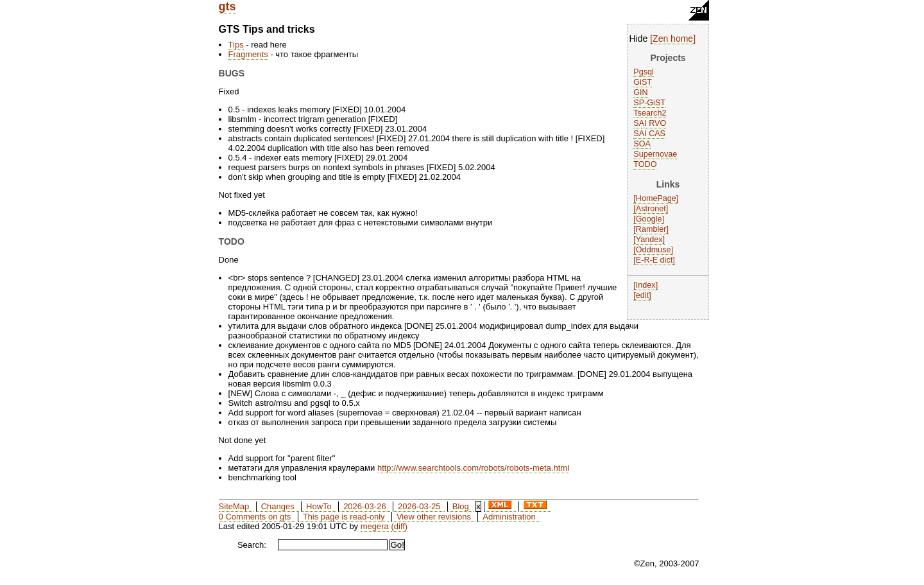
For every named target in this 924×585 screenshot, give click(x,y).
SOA (642, 143)
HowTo (319, 506)
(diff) (399, 526)
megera (375, 526)
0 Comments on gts (255, 516)
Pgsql (643, 71)
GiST (642, 82)
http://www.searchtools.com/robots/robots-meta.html (473, 468)
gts (227, 6)
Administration (509, 516)
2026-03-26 (364, 506)
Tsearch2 (649, 113)
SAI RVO (649, 123)
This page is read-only (344, 516)
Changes (278, 506)
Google (649, 218)
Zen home (673, 38)
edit (642, 295)
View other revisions (434, 516)
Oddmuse (653, 249)
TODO (644, 164)
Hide (638, 38)
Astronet (651, 208)
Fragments (248, 54)
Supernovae (655, 154)
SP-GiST (649, 102)
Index (646, 285)
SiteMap (234, 506)
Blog (460, 506)
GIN (640, 92)
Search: (251, 545)
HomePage (656, 198)
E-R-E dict (654, 260)
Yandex (649, 239)
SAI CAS (649, 133)
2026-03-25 (419, 506)
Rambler (651, 229)
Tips (236, 44)
